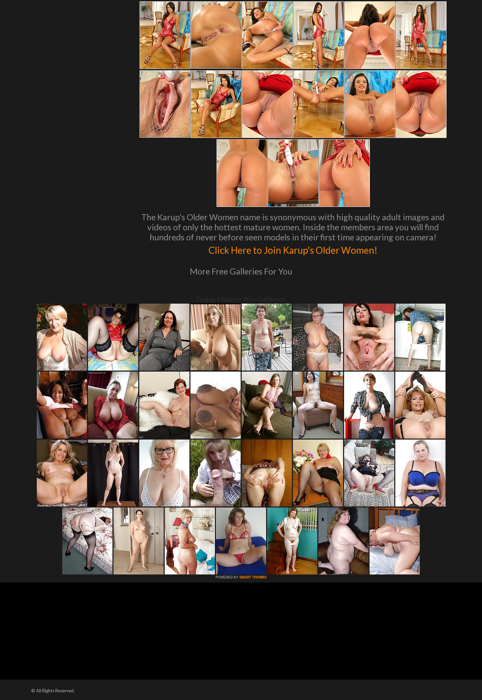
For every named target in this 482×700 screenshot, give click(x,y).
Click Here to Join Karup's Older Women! (292, 249)
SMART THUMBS (252, 577)
